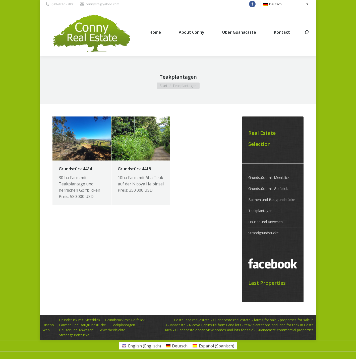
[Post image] (81, 138)
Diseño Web (48, 327)
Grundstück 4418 (134, 169)
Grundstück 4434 (75, 169)
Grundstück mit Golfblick (268, 188)
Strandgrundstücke (263, 232)
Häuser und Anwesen (265, 221)
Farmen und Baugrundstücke (271, 199)
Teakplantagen (260, 210)
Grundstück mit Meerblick (268, 177)
